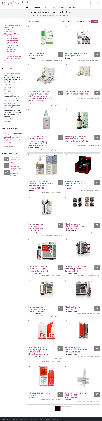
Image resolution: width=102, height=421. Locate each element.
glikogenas (8, 134)
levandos (7, 142)
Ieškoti (95, 22)
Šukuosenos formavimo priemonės (11, 51)
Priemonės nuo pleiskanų (13, 46)
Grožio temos (49, 7)
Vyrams (7, 63)
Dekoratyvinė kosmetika (9, 28)
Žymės (61, 7)
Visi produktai (9, 23)
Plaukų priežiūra (11, 34)
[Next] (68, 408)
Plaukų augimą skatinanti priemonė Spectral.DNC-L (12, 105)
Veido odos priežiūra (12, 25)
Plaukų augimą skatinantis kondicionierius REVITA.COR (10, 90)
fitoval (12, 140)
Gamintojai (32, 419)
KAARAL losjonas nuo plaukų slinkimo (12, 74)
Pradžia (35, 15)
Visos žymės (8, 147)
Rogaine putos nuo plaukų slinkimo (15, 173)
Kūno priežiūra (9, 32)
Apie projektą (23, 419)
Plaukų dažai (12, 38)
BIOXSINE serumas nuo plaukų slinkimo (15, 166)
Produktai (36, 7)
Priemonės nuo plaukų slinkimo (14, 42)
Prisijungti (95, 3)
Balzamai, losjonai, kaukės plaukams (14, 57)
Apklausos (72, 7)
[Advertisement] (13, 208)
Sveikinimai (54, 419)
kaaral (17, 140)
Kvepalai (7, 61)
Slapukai (47, 419)
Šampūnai (11, 36)
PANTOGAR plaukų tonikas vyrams (15, 160)
